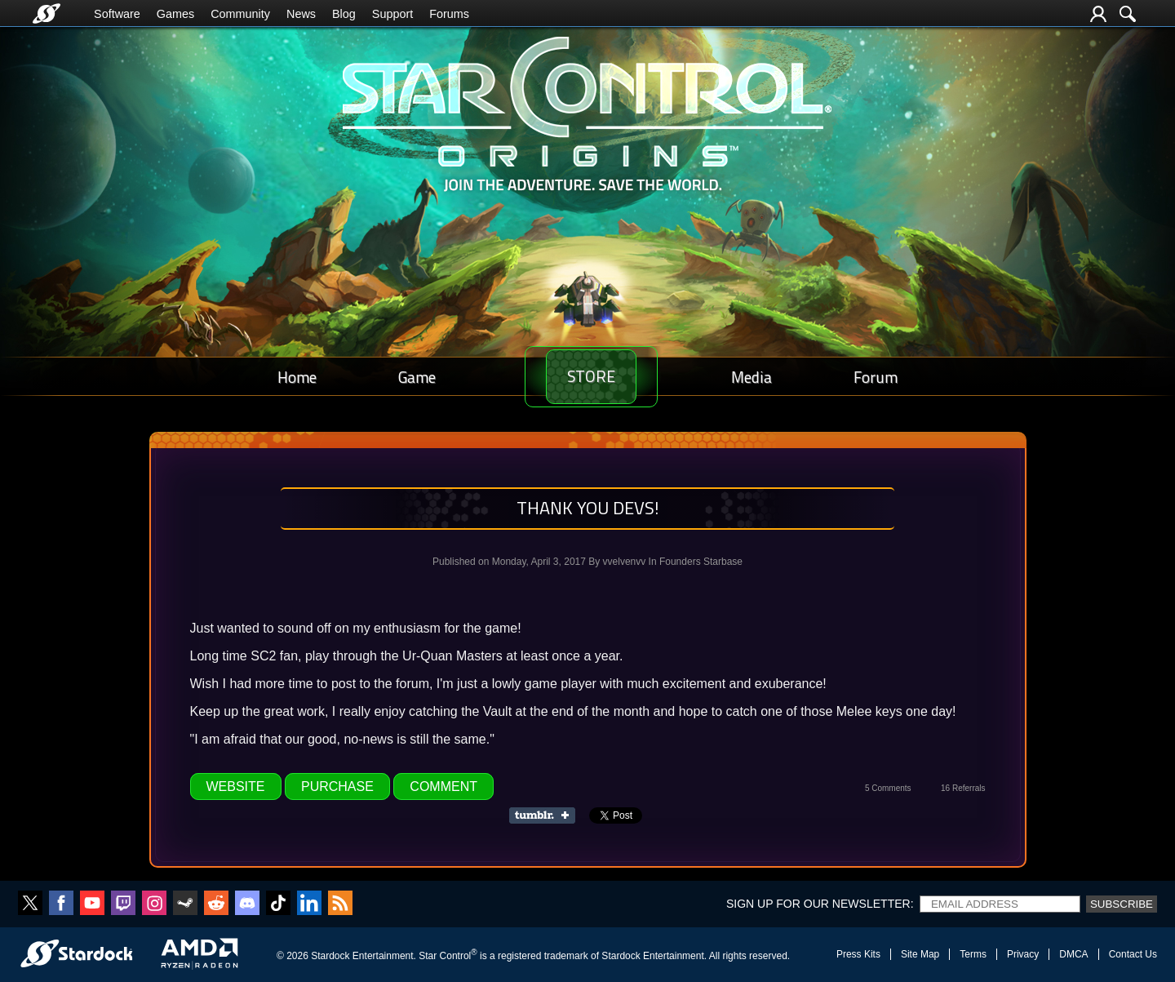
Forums (449, 13)
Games (175, 13)
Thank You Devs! (588, 508)
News (301, 13)
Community (240, 13)
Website (235, 786)
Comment (443, 786)
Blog (344, 13)
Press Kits (858, 954)
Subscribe (1121, 904)
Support (392, 13)
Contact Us (1133, 954)
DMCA (1073, 954)
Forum (880, 377)
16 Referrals (963, 788)
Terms (973, 954)
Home (292, 377)
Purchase (337, 786)
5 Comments (888, 788)
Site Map (920, 954)
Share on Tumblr (547, 815)
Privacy (1023, 954)
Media (766, 377)
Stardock (330, 956)
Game (402, 377)
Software (117, 13)
